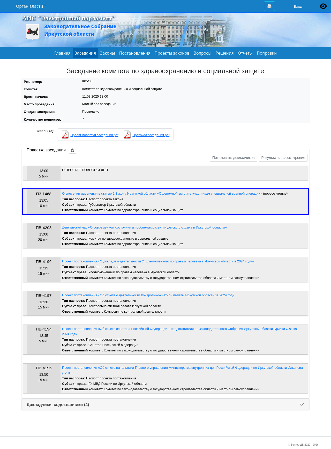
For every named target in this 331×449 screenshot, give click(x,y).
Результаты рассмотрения (283, 158)
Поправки (267, 53)
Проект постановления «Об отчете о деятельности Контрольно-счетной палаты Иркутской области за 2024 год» (148, 295)
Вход (298, 6)
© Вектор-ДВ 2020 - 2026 (303, 444)
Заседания (85, 53)
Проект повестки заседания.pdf (94, 135)
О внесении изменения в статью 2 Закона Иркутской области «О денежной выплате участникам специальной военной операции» (162, 193)
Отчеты (245, 53)
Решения (224, 53)
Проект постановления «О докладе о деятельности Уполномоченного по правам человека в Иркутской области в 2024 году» (158, 261)
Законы (107, 53)
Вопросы (203, 53)
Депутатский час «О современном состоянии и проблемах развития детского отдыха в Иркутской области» (144, 227)
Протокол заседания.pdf (150, 135)
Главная (62, 53)
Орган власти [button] (29, 6)
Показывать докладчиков (233, 158)
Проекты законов (172, 53)
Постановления (135, 53)
